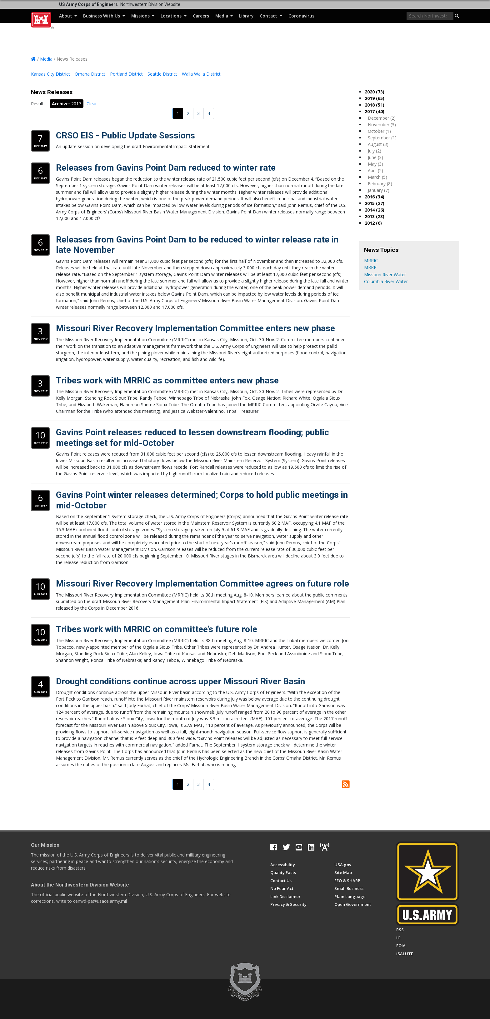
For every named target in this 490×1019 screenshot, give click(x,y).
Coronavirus (301, 16)
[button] (457, 16)
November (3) (382, 124)
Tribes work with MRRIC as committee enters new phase (167, 380)
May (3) (375, 164)
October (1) (379, 131)
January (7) (378, 190)
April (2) (375, 170)
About (68, 16)
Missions (142, 16)
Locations (173, 16)
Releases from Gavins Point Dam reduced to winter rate (166, 167)
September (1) (382, 138)
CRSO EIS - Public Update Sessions (125, 135)
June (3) (375, 157)
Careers (201, 16)
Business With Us (104, 16)
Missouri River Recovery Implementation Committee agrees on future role (202, 583)
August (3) (378, 144)
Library (246, 16)
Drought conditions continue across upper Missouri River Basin (180, 681)
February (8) (380, 184)
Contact (271, 16)
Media (224, 16)
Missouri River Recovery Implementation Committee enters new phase (195, 328)
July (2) (374, 151)
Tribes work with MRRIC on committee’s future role (156, 629)
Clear (92, 104)
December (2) (382, 118)
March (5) (377, 177)
